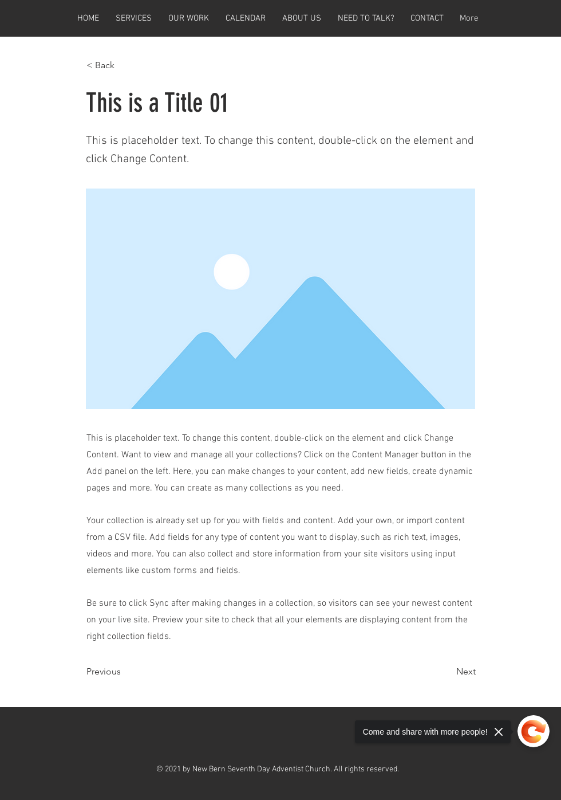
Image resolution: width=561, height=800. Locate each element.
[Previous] (124, 671)
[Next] (447, 671)
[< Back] (124, 65)
